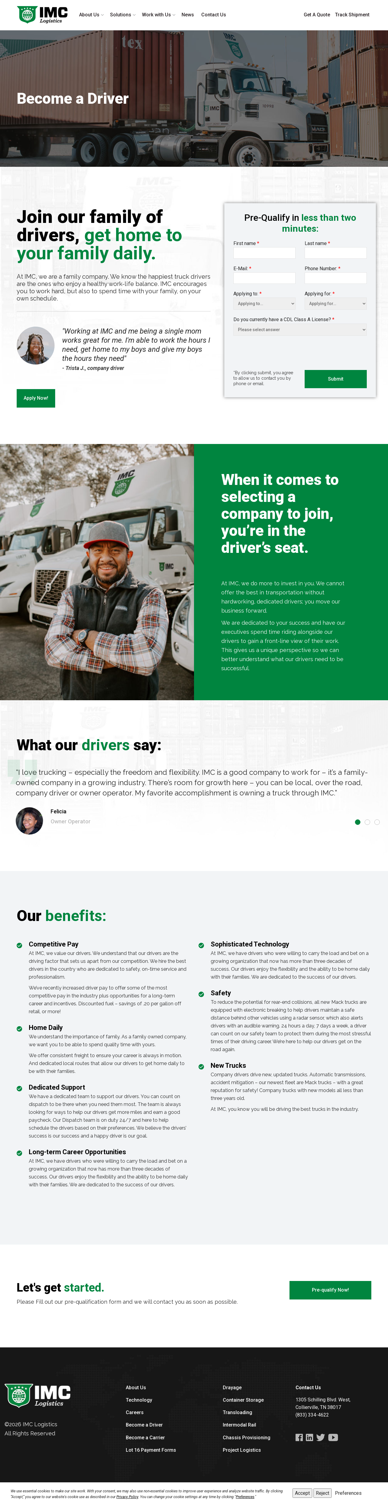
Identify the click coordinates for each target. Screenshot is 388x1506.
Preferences (245, 1497)
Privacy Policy (127, 1497)
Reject (322, 1493)
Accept (302, 1493)
